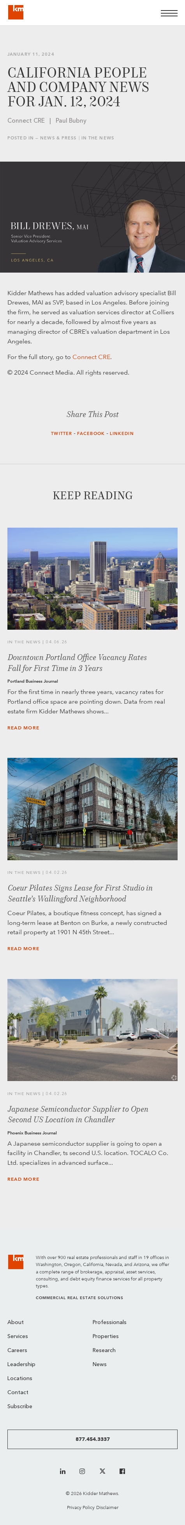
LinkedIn (122, 433)
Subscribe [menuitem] (19, 1406)
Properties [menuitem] (106, 1336)
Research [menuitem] (104, 1350)
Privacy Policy (81, 1507)
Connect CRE (91, 357)
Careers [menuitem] (17, 1350)
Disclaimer (107, 1507)
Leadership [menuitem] (21, 1364)
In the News (97, 138)
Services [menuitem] (17, 1336)
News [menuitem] (100, 1364)
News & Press (58, 138)
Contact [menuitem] (17, 1392)
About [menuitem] (15, 1322)
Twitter (61, 433)
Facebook (91, 433)
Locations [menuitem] (19, 1378)
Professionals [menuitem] (110, 1322)
